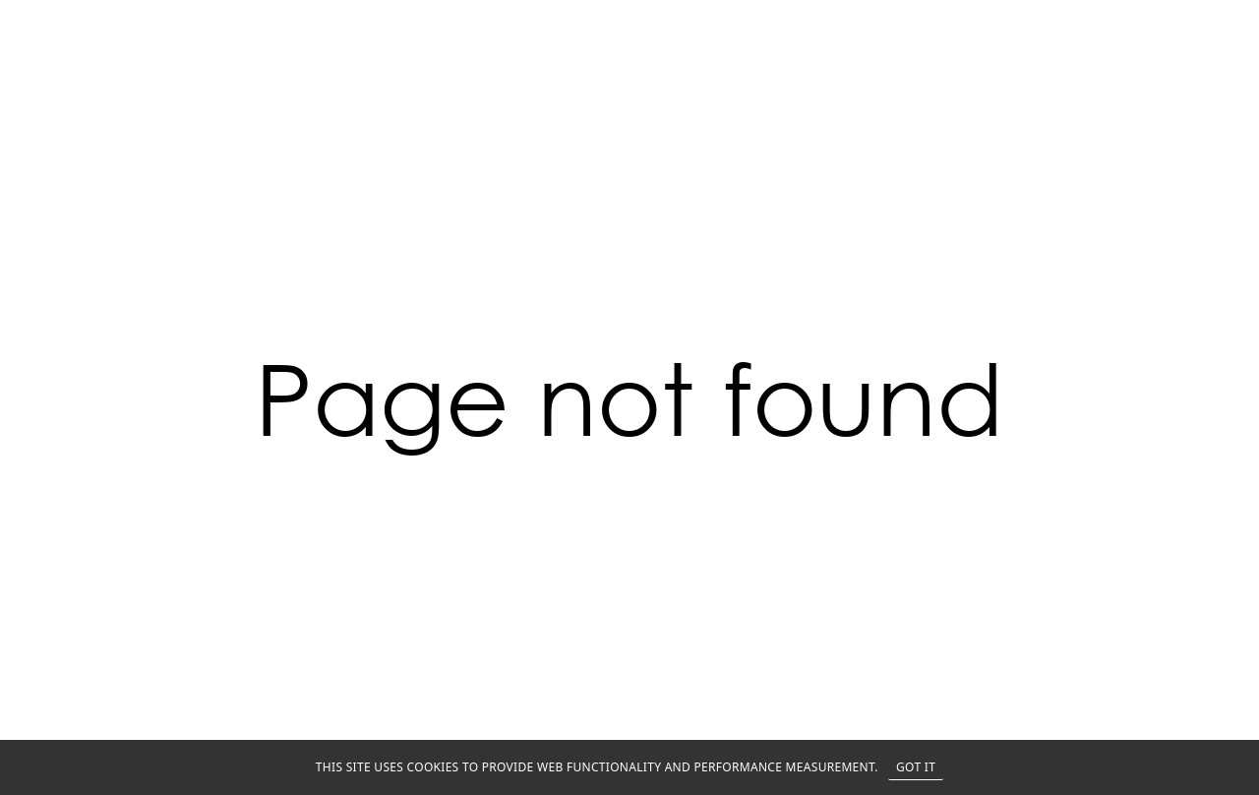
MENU (1211, 21)
